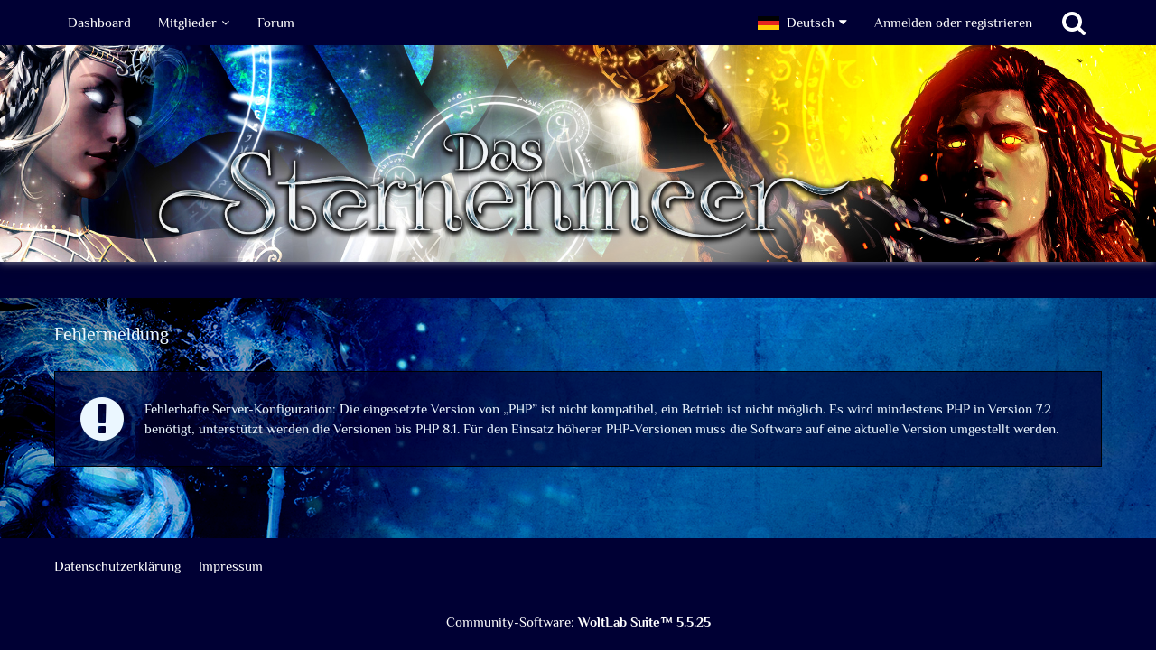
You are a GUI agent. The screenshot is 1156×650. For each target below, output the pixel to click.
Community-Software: (578, 621)
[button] (802, 22)
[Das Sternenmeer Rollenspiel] (578, 153)
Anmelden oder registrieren (953, 22)
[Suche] (1074, 22)
